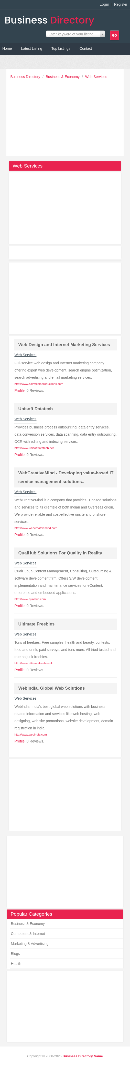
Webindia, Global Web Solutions (51, 688)
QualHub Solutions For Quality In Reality (60, 553)
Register (120, 4)
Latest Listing (31, 48)
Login (104, 4)
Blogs (15, 954)
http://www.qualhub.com (30, 599)
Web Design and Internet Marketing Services (64, 344)
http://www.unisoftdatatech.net (33, 447)
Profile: (20, 390)
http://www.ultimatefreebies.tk (33, 663)
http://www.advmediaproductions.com (38, 383)
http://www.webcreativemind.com (35, 528)
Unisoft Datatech (35, 408)
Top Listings (60, 48)
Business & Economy (63, 77)
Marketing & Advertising (30, 944)
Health (16, 964)
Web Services (96, 77)
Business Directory (25, 77)
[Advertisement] (66, 116)
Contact (86, 48)
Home (7, 48)
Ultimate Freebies (36, 624)
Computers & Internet (28, 934)
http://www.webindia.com (30, 734)
